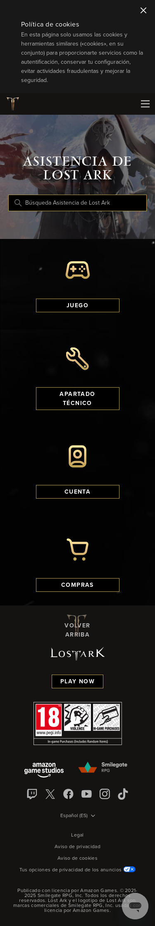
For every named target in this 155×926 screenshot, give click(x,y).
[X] (50, 794)
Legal (77, 835)
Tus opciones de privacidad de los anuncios (77, 870)
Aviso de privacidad (77, 846)
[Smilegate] (103, 768)
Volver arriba (77, 625)
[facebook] (68, 794)
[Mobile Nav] (145, 104)
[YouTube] (86, 794)
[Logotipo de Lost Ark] (16, 104)
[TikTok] (123, 794)
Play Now (77, 682)
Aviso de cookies (77, 858)
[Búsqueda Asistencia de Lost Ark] (77, 203)
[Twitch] (32, 794)
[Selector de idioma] (77, 816)
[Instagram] (105, 794)
